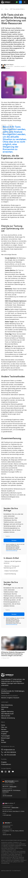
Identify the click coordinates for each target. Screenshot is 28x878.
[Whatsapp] (16, 2)
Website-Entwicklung (8, 718)
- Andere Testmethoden (11, 571)
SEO (2, 709)
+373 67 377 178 (6, 834)
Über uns (4, 727)
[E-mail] (20, 2)
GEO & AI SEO (5, 716)
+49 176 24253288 (7, 795)
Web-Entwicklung (6, 705)
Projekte (4, 733)
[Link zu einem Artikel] (14, 643)
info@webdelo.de (8, 749)
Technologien (5, 736)
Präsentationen (6, 764)
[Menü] (24, 2)
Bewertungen (5, 738)
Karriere (3, 729)
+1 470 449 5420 (6, 815)
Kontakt (3, 742)
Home (3, 725)
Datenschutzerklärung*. (11, 550)
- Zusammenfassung (10, 574)
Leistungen (4, 731)
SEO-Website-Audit (7, 713)
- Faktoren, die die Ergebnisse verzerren (12, 562)
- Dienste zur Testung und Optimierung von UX (11, 567)
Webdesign (4, 707)
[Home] (5, 2)
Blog (2, 740)
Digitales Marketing (7, 711)
